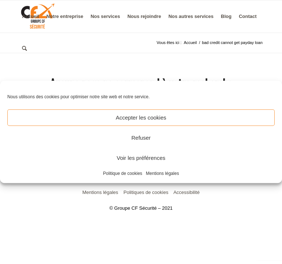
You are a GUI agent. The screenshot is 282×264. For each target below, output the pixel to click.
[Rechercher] (24, 49)
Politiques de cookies (145, 192)
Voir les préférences (141, 158)
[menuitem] (30, 16)
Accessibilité (186, 192)
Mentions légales (162, 173)
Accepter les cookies (141, 117)
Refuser (141, 138)
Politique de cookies (122, 173)
